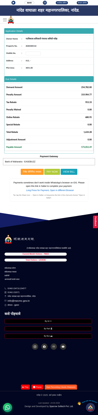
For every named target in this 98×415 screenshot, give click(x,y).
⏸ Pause (37, 387)
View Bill (69, 171)
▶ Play (25, 387)
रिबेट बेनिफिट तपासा (32, 171)
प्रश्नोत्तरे (7, 276)
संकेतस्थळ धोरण (10, 268)
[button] (13, 3)
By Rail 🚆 (48, 329)
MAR (29, 3)
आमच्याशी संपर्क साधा (12, 279)
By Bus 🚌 (48, 336)
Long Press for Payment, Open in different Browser (50, 190)
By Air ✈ (48, 321)
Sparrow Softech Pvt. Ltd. (61, 406)
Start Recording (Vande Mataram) (61, 387)
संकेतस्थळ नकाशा (10, 272)
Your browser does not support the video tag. (49, 367)
